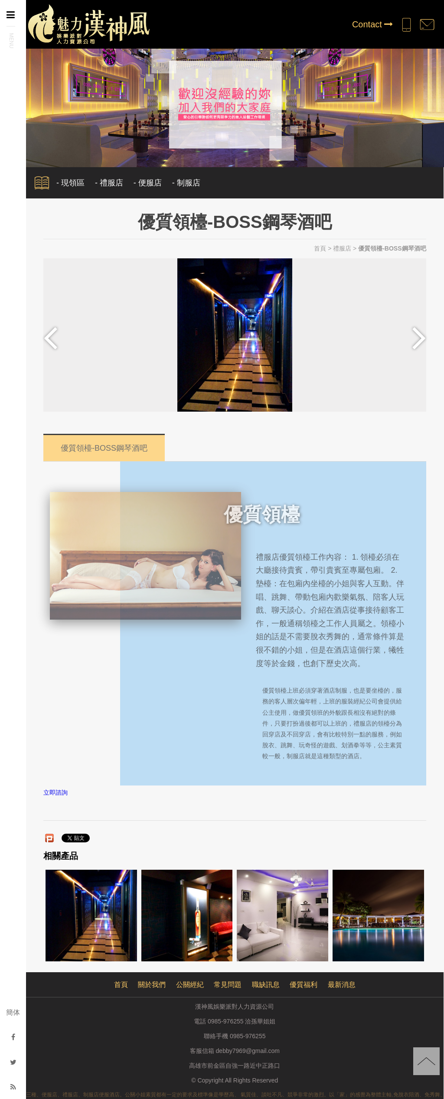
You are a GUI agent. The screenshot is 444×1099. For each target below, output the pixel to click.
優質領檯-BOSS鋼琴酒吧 (104, 445)
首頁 (320, 248)
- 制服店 (186, 182)
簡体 (13, 1012)
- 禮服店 (109, 182)
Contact (372, 24)
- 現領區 (70, 182)
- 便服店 (148, 182)
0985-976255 (248, 1036)
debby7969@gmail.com (248, 1050)
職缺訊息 (266, 984)
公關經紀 (190, 984)
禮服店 (342, 248)
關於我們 (152, 984)
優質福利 (303, 984)
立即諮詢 (55, 792)
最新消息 (342, 984)
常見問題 (228, 984)
